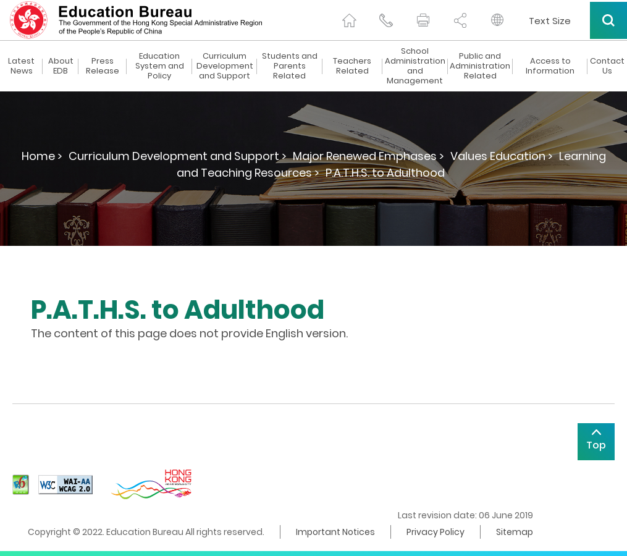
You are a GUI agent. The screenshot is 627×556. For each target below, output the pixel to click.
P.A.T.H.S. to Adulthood (385, 172)
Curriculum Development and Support (224, 66)
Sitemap (514, 532)
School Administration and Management (415, 66)
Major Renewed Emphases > (368, 156)
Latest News (21, 66)
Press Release (102, 66)
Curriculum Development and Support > (178, 156)
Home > (42, 156)
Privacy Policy (435, 532)
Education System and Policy (159, 66)
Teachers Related (352, 66)
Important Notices (335, 532)
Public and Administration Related (480, 66)
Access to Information (550, 66)
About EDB (61, 66)
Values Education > (501, 156)
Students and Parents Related (290, 66)
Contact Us (607, 66)
